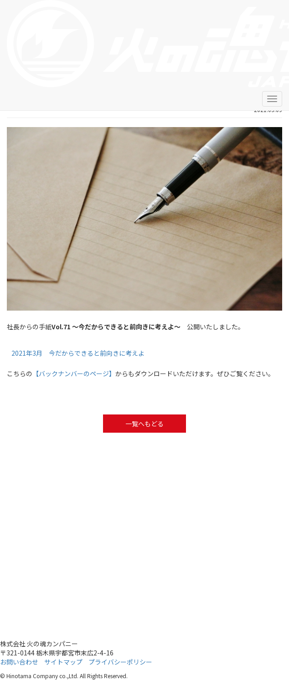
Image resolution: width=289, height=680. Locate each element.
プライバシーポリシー (120, 661)
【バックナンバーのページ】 (73, 373)
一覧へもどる (144, 423)
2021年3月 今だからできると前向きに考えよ (77, 353)
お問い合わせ (19, 661)
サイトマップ (63, 661)
